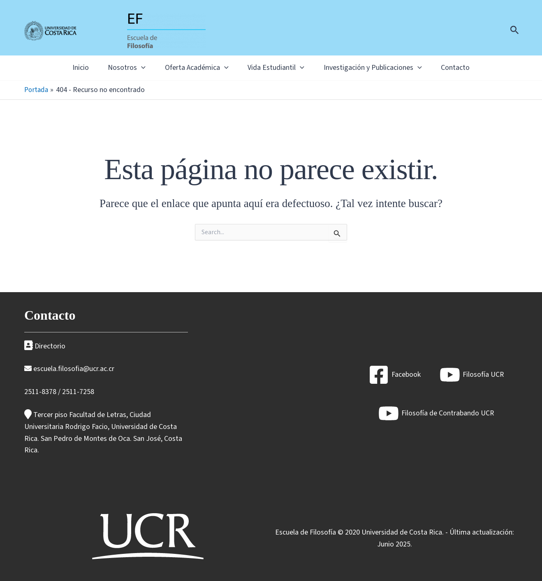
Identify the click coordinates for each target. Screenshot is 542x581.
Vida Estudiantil (278, 67)
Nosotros (118, 67)
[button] (514, 31)
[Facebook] (394, 374)
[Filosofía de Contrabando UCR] (436, 413)
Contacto (469, 67)
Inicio (66, 67)
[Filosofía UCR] (471, 374)
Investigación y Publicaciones (381, 67)
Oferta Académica (194, 67)
